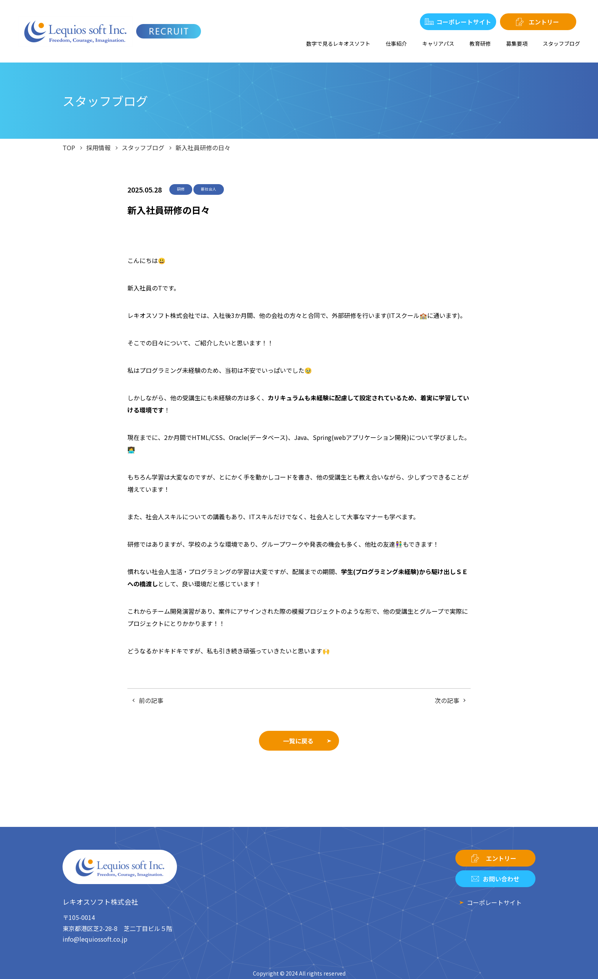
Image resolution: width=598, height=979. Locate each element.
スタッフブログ (561, 43)
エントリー (544, 21)
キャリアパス (438, 43)
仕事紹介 (396, 43)
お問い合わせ (501, 878)
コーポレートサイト (463, 21)
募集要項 (516, 43)
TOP (69, 147)
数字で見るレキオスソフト (338, 43)
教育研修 (480, 43)
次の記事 (447, 700)
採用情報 (98, 147)
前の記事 (151, 700)
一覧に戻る (298, 740)
